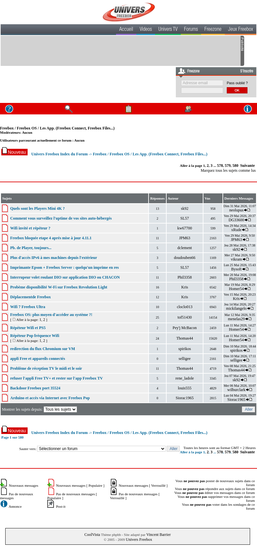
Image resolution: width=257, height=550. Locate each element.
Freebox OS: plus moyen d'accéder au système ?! (51, 314)
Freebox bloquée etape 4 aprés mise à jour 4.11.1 (51, 238)
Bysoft (236, 269)
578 (220, 165)
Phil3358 (184, 277)
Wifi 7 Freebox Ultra (27, 306)
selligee (185, 358)
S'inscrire (246, 71)
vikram (236, 259)
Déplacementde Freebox (30, 297)
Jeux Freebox (240, 29)
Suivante (247, 165)
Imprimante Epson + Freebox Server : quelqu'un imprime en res (64, 267)
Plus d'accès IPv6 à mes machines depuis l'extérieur (53, 257)
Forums (191, 29)
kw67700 (184, 228)
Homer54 (236, 288)
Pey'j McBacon (185, 327)
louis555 (184, 388)
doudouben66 (184, 257)
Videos (146, 29)
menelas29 (236, 319)
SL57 (184, 218)
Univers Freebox (139, 539)
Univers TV (167, 29)
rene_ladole (184, 378)
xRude (236, 229)
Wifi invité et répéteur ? (30, 228)
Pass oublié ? (237, 83)
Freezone (213, 29)
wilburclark (236, 389)
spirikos (184, 348)
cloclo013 (184, 306)
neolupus (236, 210)
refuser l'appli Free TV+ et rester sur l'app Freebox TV (56, 378)
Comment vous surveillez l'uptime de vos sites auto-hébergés (61, 218)
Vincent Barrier (158, 534)
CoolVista (92, 534)
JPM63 (184, 238)
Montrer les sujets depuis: (40, 409)
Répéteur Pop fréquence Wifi (34, 335)
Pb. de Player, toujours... (31, 248)
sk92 (185, 208)
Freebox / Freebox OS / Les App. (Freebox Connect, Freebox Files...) (57, 128)
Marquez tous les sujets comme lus (228, 170)
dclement (184, 248)
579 (228, 165)
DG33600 (236, 220)
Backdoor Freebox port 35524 (35, 388)
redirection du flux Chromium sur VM (42, 348)
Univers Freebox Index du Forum (59, 154)
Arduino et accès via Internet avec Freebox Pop (50, 398)
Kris (184, 287)
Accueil (126, 29)
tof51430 (184, 317)
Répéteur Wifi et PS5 (28, 327)
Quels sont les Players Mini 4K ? (37, 208)
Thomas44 (184, 338)
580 (235, 165)
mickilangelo (236, 308)
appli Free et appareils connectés (37, 358)
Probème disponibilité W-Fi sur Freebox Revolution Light (58, 287)
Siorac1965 (185, 398)
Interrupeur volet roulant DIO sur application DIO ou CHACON (65, 277)
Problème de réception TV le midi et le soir (46, 368)
